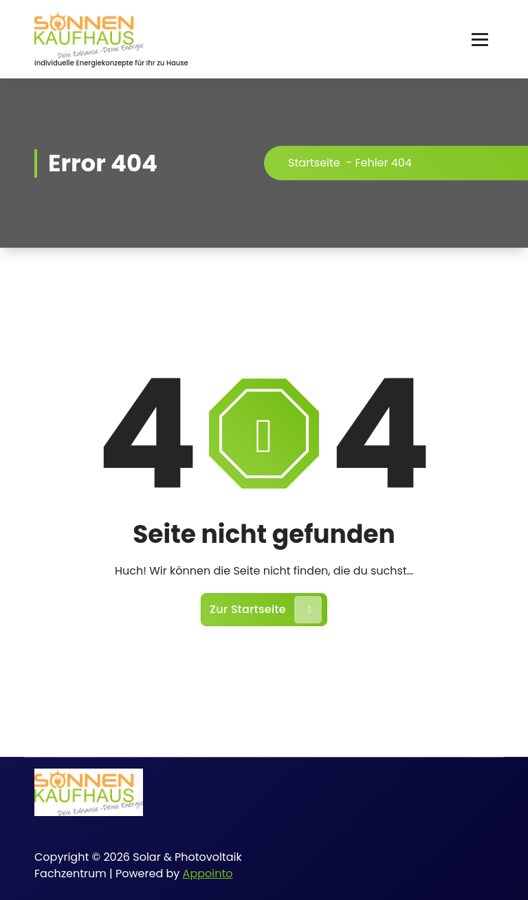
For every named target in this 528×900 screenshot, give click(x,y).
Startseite (314, 163)
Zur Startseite (266, 609)
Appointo (208, 873)
